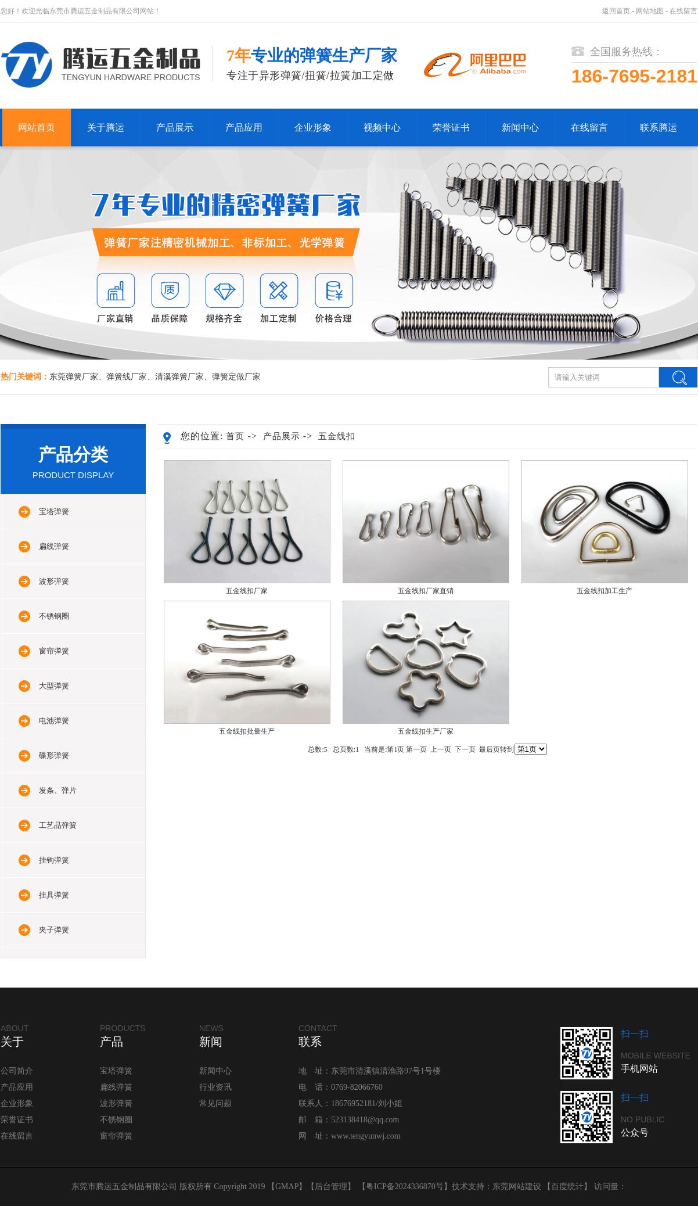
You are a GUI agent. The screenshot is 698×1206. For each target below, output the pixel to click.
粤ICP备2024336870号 (405, 1186)
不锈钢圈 (54, 616)
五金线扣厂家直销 (426, 591)
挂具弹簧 (54, 895)
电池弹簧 (54, 720)
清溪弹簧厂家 (179, 376)
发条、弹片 (58, 790)
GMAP (286, 1186)
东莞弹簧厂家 (73, 376)
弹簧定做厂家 (236, 376)
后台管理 (331, 1186)
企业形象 (313, 127)
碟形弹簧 (54, 755)
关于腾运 (105, 127)
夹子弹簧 (54, 929)
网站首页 (36, 127)
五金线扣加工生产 (604, 591)
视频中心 (382, 127)
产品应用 (243, 127)
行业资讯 (215, 1087)
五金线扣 (336, 436)
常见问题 (215, 1103)
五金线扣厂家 (247, 591)
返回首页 (616, 11)
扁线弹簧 (54, 546)
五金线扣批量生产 (247, 731)
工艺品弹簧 (58, 825)
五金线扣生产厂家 (426, 731)
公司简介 (17, 1071)
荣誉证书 (451, 127)
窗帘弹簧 (54, 651)
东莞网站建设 (516, 1186)
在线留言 (683, 11)
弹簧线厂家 (126, 376)
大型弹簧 (54, 685)
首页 (235, 436)
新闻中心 (520, 127)
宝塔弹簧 (54, 511)
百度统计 (567, 1186)
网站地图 (650, 11)
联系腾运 (658, 127)
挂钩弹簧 (54, 860)
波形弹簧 (54, 581)
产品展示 (174, 127)
